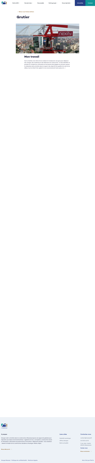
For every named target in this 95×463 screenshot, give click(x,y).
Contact (90, 3)
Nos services (28, 3)
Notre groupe (52, 3)
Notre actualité (64, 443)
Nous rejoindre (66, 3)
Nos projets (40, 3)
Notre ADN (15, 3)
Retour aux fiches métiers (26, 12)
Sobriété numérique (65, 438)
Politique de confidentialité (19, 460)
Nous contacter (85, 451)
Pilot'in (92, 460)
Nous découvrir (5, 449)
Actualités (80, 3)
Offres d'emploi (64, 440)
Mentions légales (33, 460)
